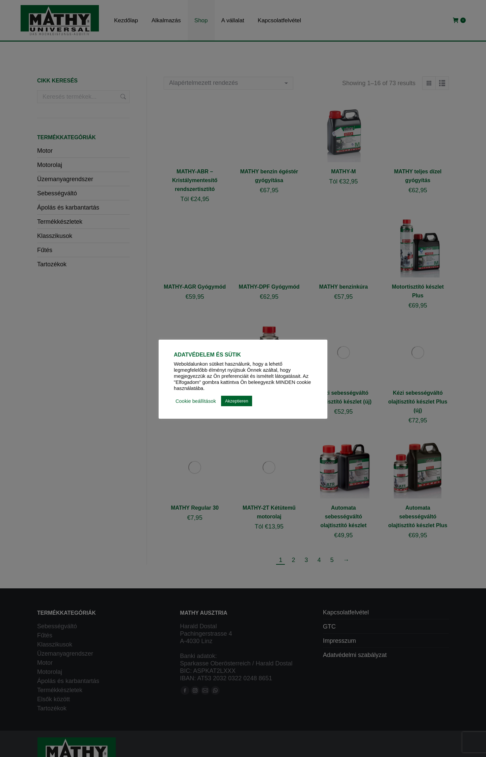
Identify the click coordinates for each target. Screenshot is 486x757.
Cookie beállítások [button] (196, 401)
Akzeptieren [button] (236, 401)
